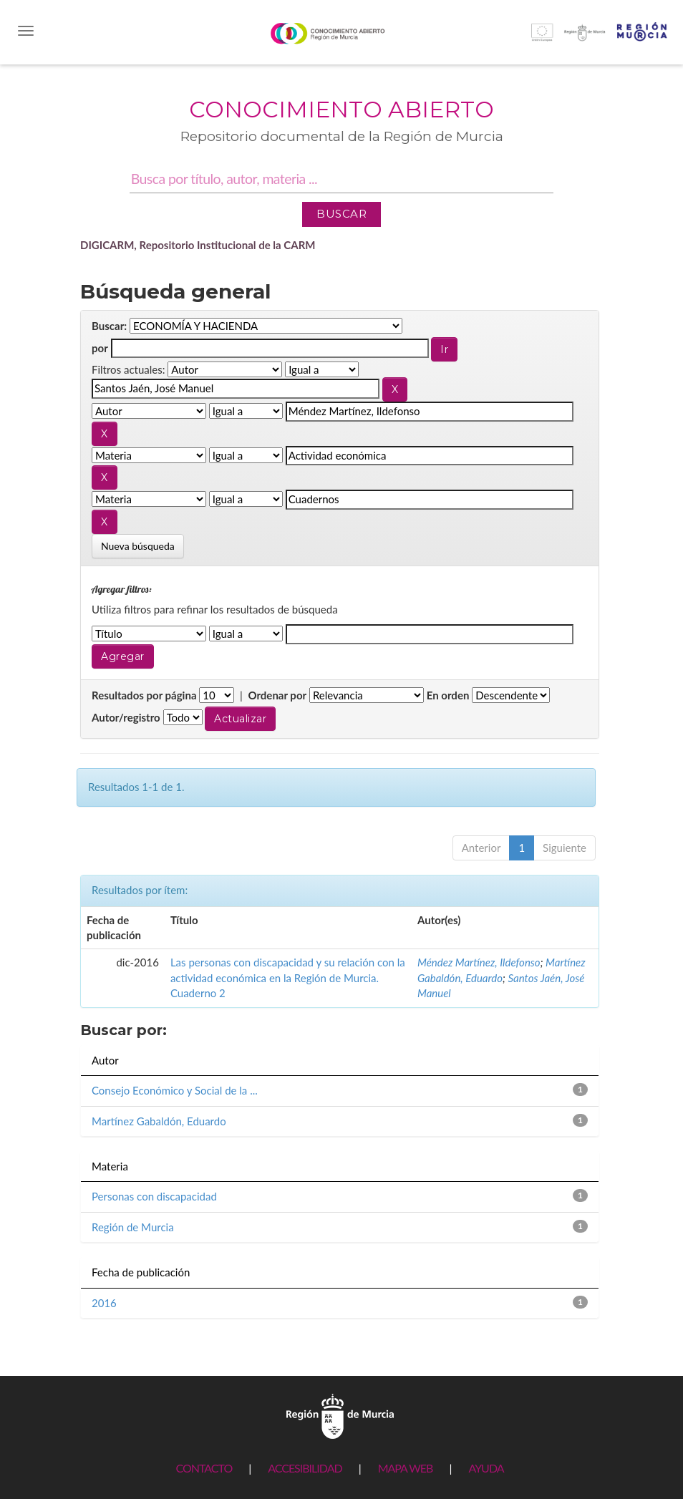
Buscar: (109, 325)
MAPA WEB (405, 1468)
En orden (448, 695)
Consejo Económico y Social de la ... (175, 1090)
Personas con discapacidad (154, 1196)
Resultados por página (144, 695)
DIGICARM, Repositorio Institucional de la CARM (198, 244)
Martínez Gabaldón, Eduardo (159, 1121)
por (100, 347)
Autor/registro (126, 717)
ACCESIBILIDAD (305, 1468)
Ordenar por (277, 695)
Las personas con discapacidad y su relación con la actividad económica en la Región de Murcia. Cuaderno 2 (287, 977)
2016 (104, 1302)
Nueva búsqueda (138, 546)
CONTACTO (203, 1468)
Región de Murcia (133, 1227)
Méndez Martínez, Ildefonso (479, 962)
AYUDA (485, 1468)
